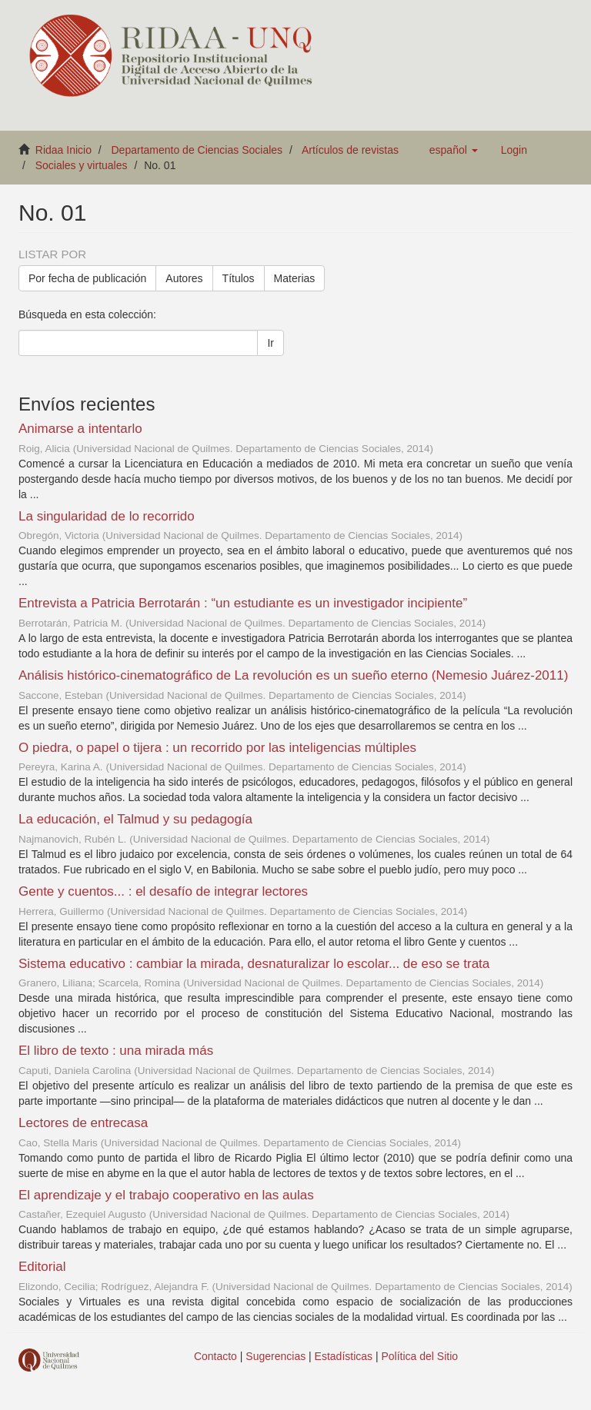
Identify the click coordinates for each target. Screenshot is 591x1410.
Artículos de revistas (350, 150)
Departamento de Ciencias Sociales (197, 150)
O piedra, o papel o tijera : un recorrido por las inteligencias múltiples (217, 747)
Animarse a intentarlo (80, 428)
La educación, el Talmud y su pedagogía (135, 819)
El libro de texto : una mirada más (115, 1050)
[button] (453, 150)
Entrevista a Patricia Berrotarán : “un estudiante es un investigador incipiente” (242, 603)
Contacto (215, 1356)
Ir (270, 343)
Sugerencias (275, 1356)
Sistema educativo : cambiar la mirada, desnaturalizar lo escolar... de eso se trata (253, 963)
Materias (295, 278)
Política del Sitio (420, 1356)
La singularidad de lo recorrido (106, 516)
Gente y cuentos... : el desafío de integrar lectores (163, 891)
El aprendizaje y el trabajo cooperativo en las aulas (166, 1195)
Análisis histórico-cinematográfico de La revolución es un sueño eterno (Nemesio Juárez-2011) (293, 675)
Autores (183, 278)
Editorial (41, 1266)
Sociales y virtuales (81, 165)
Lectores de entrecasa (83, 1123)
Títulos (238, 278)
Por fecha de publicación (87, 278)
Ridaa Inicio (63, 150)
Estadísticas (343, 1356)
